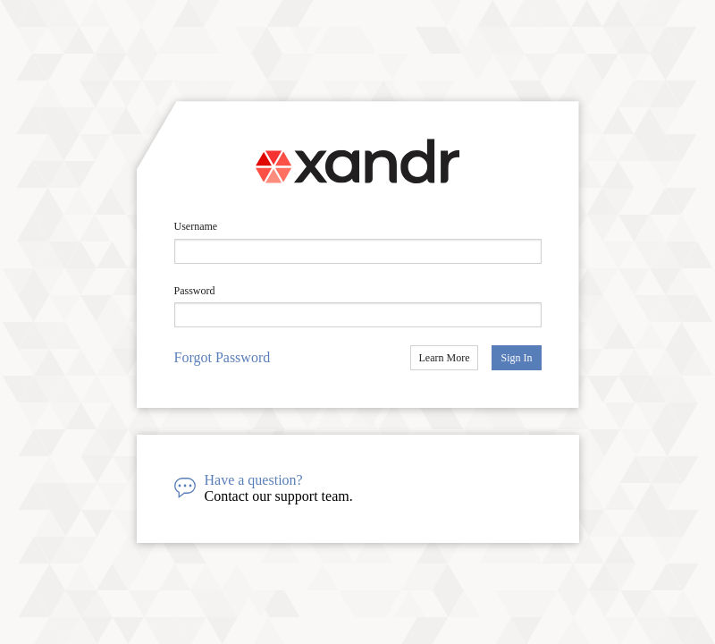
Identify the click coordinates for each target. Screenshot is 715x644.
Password (194, 290)
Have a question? (254, 479)
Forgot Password (222, 357)
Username (196, 226)
